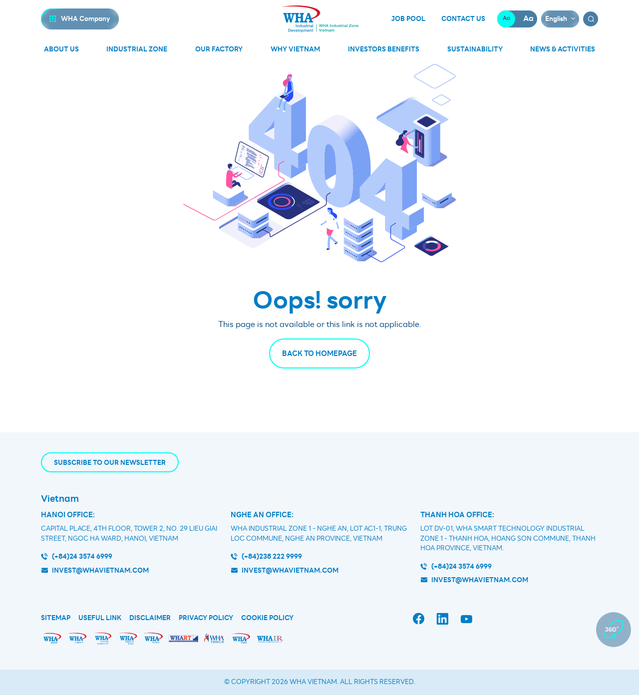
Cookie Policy (267, 618)
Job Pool (408, 19)
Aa (506, 18)
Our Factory (219, 49)
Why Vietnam (295, 49)
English (556, 18)
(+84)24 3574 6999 (82, 556)
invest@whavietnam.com (100, 570)
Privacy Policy (206, 618)
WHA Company (85, 18)
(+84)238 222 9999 (272, 556)
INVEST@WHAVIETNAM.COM (479, 580)
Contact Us (463, 19)
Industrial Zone (136, 49)
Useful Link (99, 618)
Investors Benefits (383, 49)
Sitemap (55, 618)
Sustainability (475, 49)
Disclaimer (150, 618)
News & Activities (562, 49)
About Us (61, 49)
